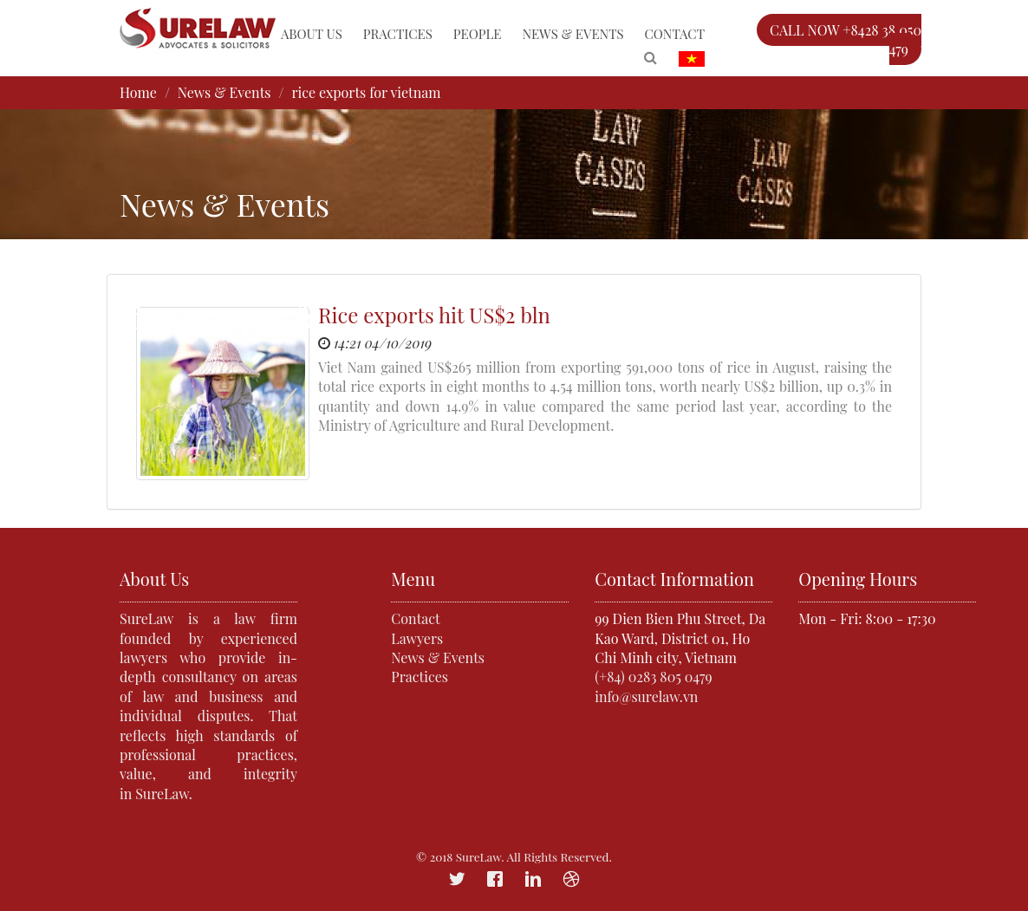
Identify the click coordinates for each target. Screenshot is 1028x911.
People (477, 33)
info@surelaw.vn (646, 696)
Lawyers (417, 638)
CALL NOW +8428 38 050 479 (845, 39)
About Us (311, 33)
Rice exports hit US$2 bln (434, 315)
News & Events (572, 33)
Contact (675, 33)
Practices (398, 33)
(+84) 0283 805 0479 (653, 676)
